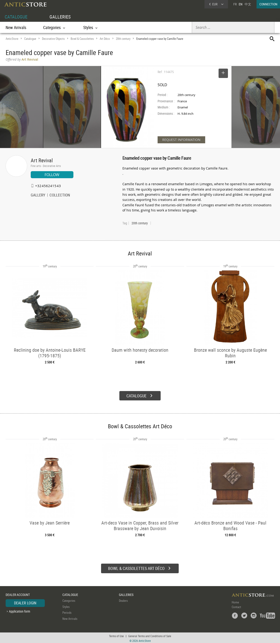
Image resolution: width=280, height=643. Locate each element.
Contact (236, 606)
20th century (123, 39)
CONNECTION (268, 4)
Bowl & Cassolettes (82, 39)
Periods (67, 611)
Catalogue (30, 39)
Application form (19, 610)
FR (235, 4)
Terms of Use (116, 635)
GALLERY (38, 195)
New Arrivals (16, 27)
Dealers (123, 599)
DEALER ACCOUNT (18, 593)
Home (235, 601)
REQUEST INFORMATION (181, 139)
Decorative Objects (53, 39)
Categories (68, 599)
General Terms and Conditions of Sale (149, 635)
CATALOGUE (16, 17)
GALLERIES (60, 17)
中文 (248, 4)
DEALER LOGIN (25, 601)
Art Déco (105, 39)
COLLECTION (59, 195)
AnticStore (12, 39)
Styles (66, 605)
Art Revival (42, 160)
